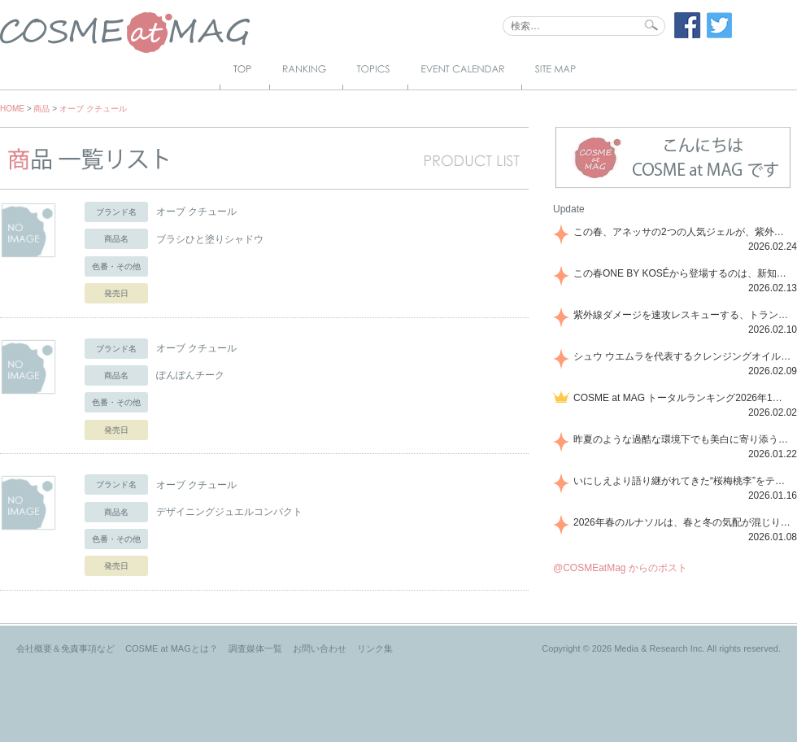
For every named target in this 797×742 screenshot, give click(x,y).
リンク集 (375, 648)
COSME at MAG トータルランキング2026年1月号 (682, 398)
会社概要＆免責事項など (65, 648)
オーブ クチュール (93, 108)
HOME (12, 108)
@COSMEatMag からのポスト (620, 568)
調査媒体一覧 (255, 648)
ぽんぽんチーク (190, 375)
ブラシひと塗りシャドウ (209, 239)
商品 (41, 108)
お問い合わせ (319, 648)
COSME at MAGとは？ (171, 648)
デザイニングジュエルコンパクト (229, 511)
